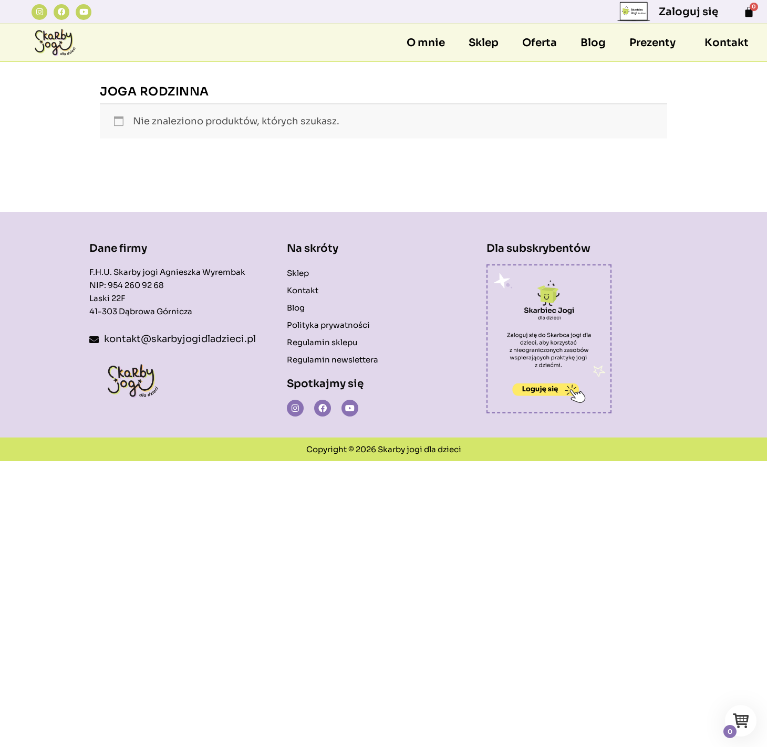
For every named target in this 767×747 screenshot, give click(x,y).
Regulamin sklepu (322, 342)
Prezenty (652, 42)
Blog (593, 42)
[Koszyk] (749, 12)
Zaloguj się (688, 11)
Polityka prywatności (328, 325)
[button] (655, 43)
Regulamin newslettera (332, 360)
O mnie (426, 42)
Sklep (484, 42)
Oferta (539, 42)
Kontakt (726, 42)
